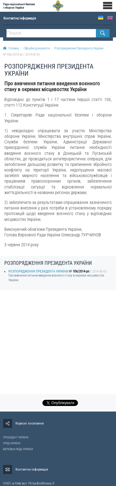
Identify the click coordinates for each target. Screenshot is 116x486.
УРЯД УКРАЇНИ (11, 443)
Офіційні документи (37, 48)
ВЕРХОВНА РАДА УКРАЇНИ (18, 449)
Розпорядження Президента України (78, 48)
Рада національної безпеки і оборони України (19, 5)
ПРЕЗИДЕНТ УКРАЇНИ (15, 437)
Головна (11, 48)
